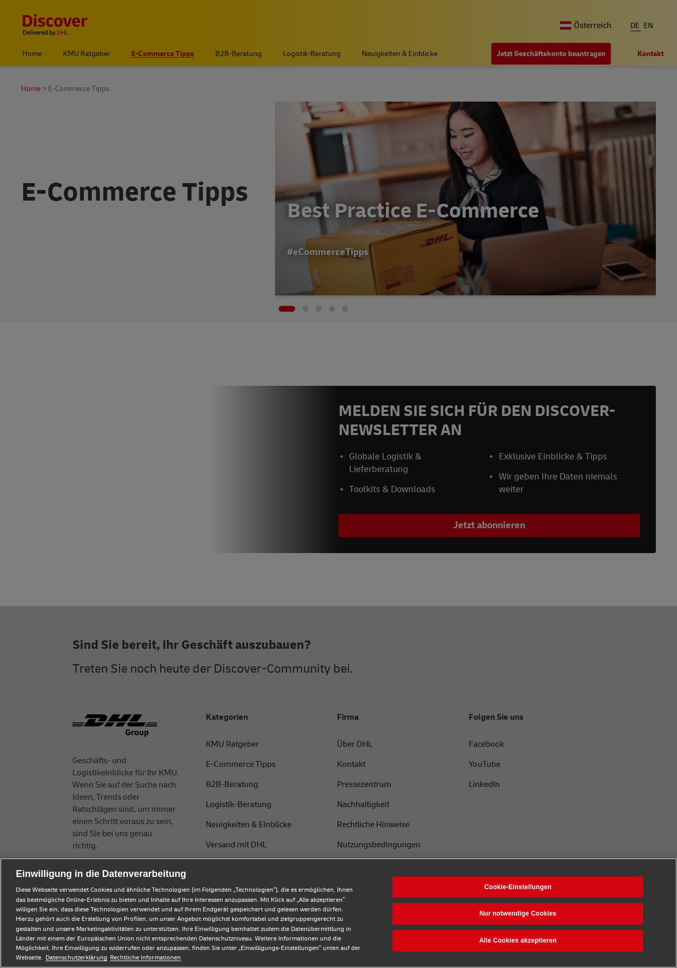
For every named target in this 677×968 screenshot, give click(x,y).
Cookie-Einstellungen (518, 887)
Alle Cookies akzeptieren (518, 940)
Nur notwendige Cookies (517, 914)
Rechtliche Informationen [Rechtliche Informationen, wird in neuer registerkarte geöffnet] (145, 958)
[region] (338, 913)
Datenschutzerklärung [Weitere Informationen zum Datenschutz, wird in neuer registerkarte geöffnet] (76, 958)
